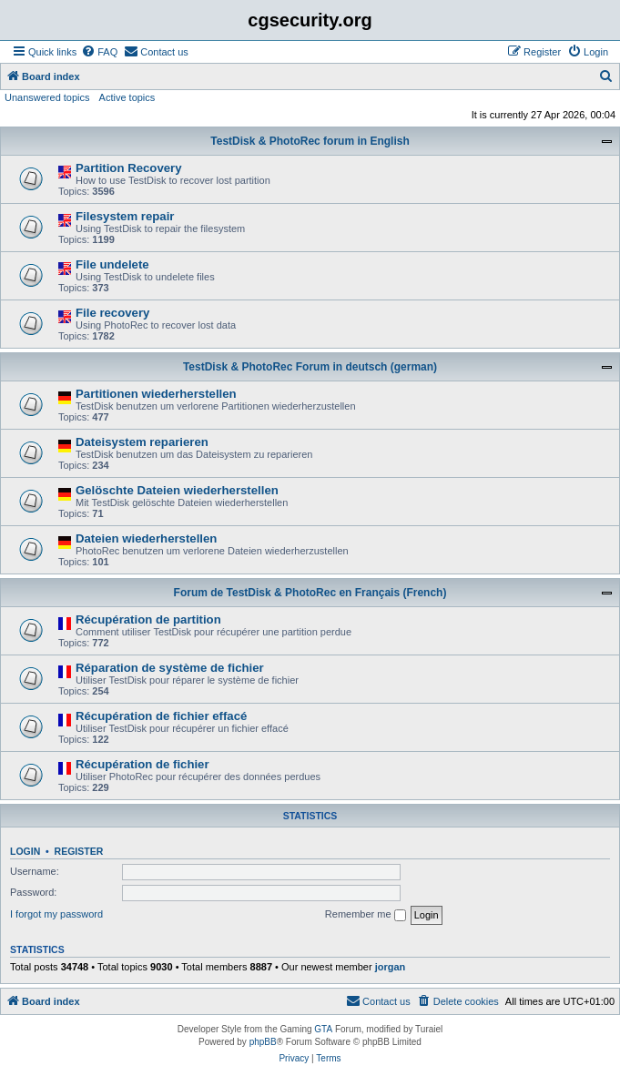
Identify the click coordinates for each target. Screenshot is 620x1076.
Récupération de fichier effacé (161, 716)
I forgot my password (56, 914)
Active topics (127, 97)
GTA (323, 1029)
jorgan (390, 966)
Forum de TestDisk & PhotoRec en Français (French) (310, 592)
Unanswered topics (47, 97)
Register (79, 851)
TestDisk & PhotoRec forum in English (309, 141)
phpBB (263, 1042)
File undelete (112, 264)
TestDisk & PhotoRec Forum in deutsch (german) (310, 366)
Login (25, 851)
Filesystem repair (125, 216)
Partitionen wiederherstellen (156, 394)
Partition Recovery (129, 168)
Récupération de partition (148, 619)
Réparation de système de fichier (170, 668)
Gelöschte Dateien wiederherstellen (177, 490)
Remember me (365, 915)
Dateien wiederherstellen (146, 538)
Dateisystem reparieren (142, 442)
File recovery (112, 313)
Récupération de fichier (142, 764)
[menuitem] (99, 52)
